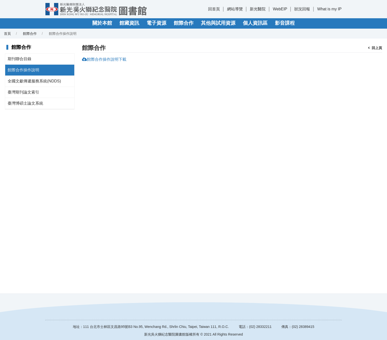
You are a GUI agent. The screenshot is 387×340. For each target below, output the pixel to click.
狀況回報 (302, 9)
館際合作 (184, 23)
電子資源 (156, 23)
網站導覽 (235, 9)
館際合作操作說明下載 (106, 59)
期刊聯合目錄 (19, 59)
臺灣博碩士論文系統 (25, 103)
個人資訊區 (255, 23)
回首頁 (214, 9)
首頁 (7, 34)
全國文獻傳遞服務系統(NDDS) (34, 81)
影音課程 (285, 23)
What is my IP (329, 9)
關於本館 (102, 23)
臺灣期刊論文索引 (23, 92)
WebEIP (280, 9)
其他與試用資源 (218, 23)
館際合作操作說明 (23, 70)
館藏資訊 (129, 23)
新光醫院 (258, 9)
